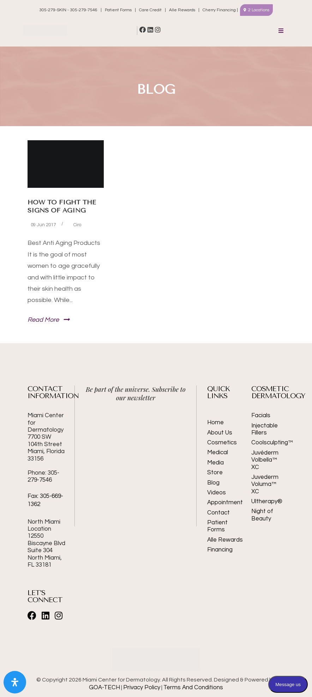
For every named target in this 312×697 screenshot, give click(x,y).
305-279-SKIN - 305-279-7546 (68, 10)
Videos (216, 492)
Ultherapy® (266, 501)
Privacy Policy (141, 687)
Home (215, 422)
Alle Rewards (182, 10)
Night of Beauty (262, 515)
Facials (260, 415)
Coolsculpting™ (267, 442)
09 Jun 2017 (43, 224)
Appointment (225, 502)
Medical (217, 452)
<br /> (136, 434)
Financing (220, 550)
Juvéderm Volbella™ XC (264, 460)
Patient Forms (118, 10)
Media (215, 462)
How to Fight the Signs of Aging (62, 206)
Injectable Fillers (264, 429)
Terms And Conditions (193, 687)
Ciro (77, 224)
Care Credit (150, 10)
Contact (218, 513)
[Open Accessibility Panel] (15, 682)
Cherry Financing (219, 10)
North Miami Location (44, 525)
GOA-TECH (104, 687)
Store (215, 472)
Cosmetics (222, 442)
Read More (43, 319)
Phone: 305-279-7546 (43, 476)
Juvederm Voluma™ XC (264, 484)
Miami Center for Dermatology (46, 437)
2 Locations (258, 10)
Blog (213, 483)
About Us (219, 433)
